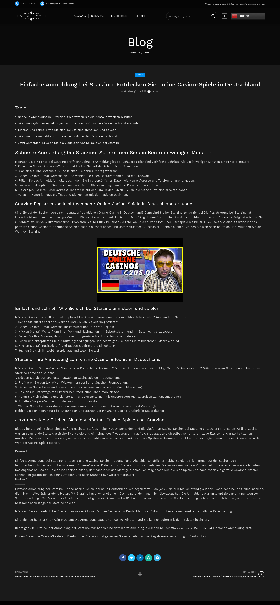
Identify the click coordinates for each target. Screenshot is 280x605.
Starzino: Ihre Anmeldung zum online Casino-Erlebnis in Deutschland (68, 136)
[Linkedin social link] (140, 557)
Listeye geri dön (139, 574)
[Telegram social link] (157, 557)
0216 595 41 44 (26, 4)
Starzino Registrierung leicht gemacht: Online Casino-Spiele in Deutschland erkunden (80, 123)
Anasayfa (135, 53)
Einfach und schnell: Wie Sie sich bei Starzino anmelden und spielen (67, 129)
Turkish (240, 16)
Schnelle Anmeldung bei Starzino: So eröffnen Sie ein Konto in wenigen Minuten (76, 117)
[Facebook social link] (224, 16)
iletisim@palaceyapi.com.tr (57, 4)
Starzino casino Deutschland (191, 528)
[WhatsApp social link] (148, 557)
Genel (147, 53)
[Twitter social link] (131, 557)
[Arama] (192, 16)
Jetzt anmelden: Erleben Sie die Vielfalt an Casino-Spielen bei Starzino (69, 143)
